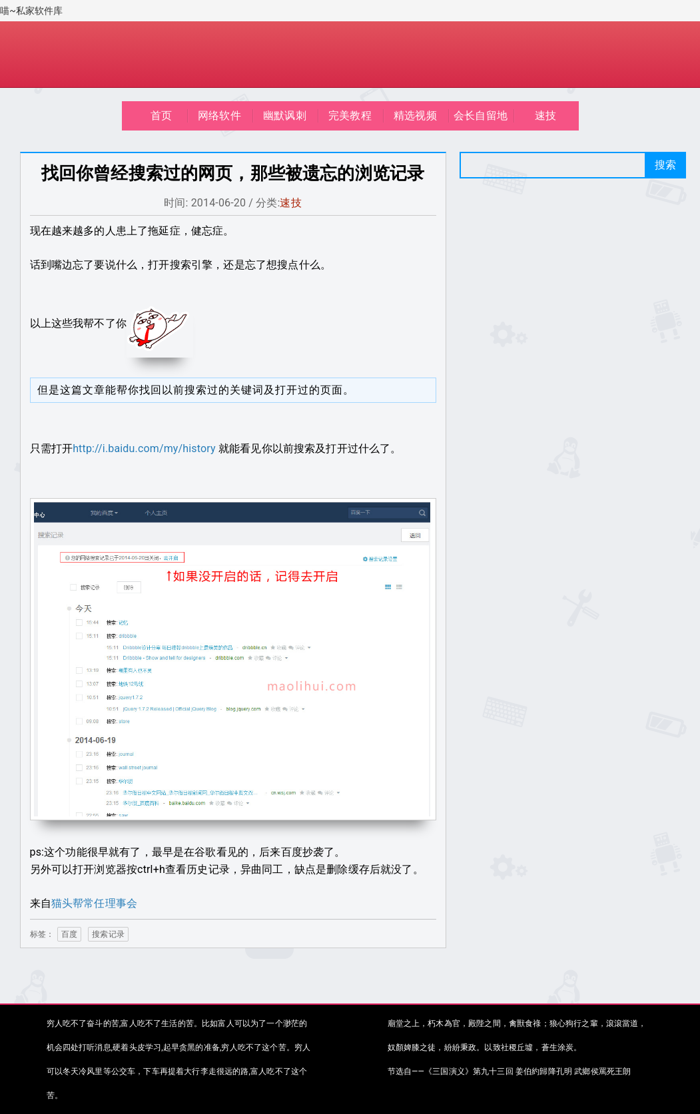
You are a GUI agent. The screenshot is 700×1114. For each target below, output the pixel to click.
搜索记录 (108, 934)
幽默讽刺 (284, 115)
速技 (545, 115)
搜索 (665, 164)
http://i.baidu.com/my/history (144, 448)
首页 (161, 115)
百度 (69, 934)
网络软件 (219, 115)
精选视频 (415, 115)
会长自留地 (481, 115)
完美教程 (350, 115)
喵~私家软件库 (31, 10)
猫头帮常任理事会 (94, 903)
